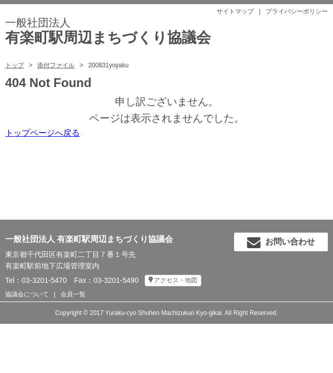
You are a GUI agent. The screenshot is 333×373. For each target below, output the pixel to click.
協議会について (27, 294)
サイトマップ (235, 11)
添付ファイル (56, 65)
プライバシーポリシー (297, 11)
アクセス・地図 (175, 280)
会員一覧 (73, 294)
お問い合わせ (281, 242)
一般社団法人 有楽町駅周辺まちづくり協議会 (89, 239)
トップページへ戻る (42, 132)
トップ (14, 65)
